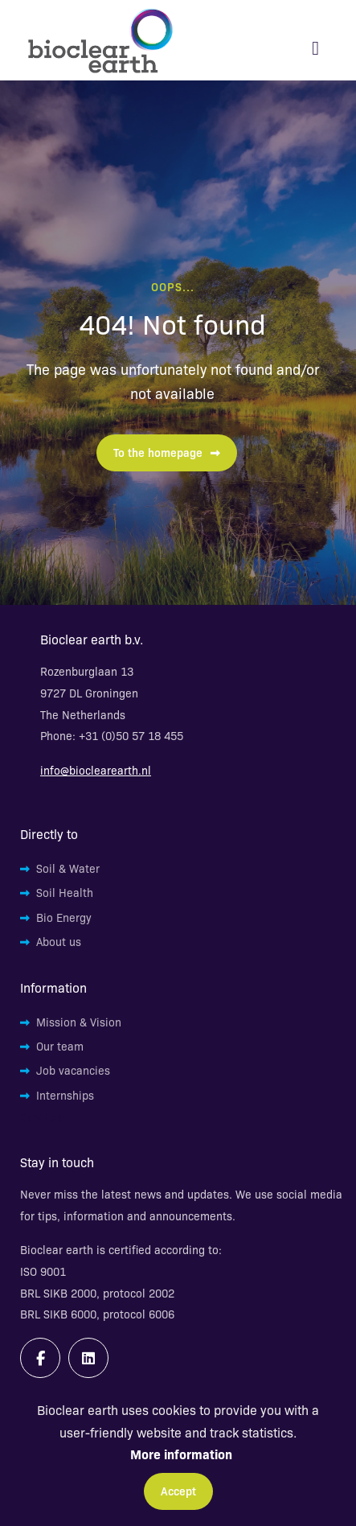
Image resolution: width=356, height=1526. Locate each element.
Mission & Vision (78, 1021)
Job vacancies (73, 1070)
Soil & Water (68, 868)
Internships (65, 1095)
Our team (60, 1046)
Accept (178, 1490)
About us (58, 941)
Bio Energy (64, 917)
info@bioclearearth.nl (95, 770)
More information (181, 1453)
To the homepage (166, 452)
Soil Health (64, 892)
